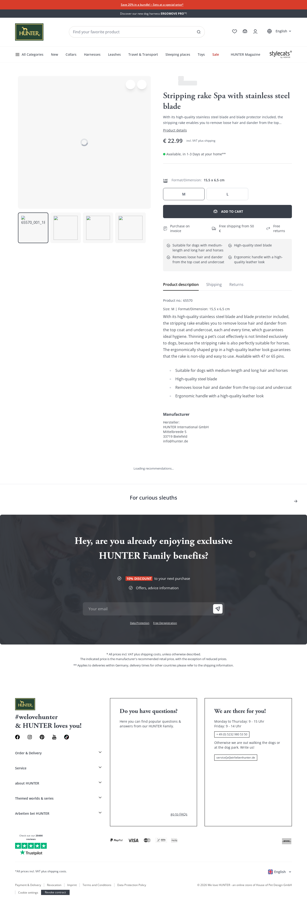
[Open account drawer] (4, 448)
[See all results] (45, 433)
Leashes (65, 505)
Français (20, 453)
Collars (37, 505)
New (28, 505)
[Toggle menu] (4, 618)
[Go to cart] (4, 443)
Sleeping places (111, 505)
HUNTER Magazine (17, 510)
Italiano (33, 453)
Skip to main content (27, 12)
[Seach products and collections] (23, 433)
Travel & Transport (85, 505)
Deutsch (8, 453)
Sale (134, 505)
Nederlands (47, 453)
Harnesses (51, 505)
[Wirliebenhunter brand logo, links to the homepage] (18, 429)
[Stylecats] (153, 614)
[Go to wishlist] (4, 438)
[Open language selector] (9, 468)
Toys (127, 505)
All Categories (13, 495)
